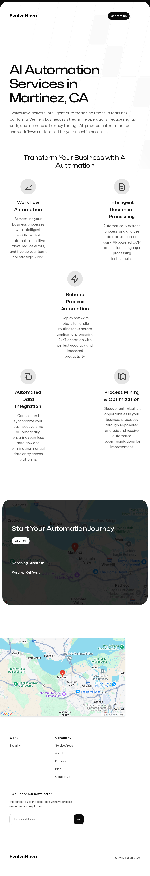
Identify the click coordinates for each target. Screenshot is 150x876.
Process (60, 762)
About (59, 754)
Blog (58, 769)
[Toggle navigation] (138, 16)
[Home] (23, 16)
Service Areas (64, 746)
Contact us (62, 777)
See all (15, 746)
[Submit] (79, 820)
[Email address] (46, 820)
